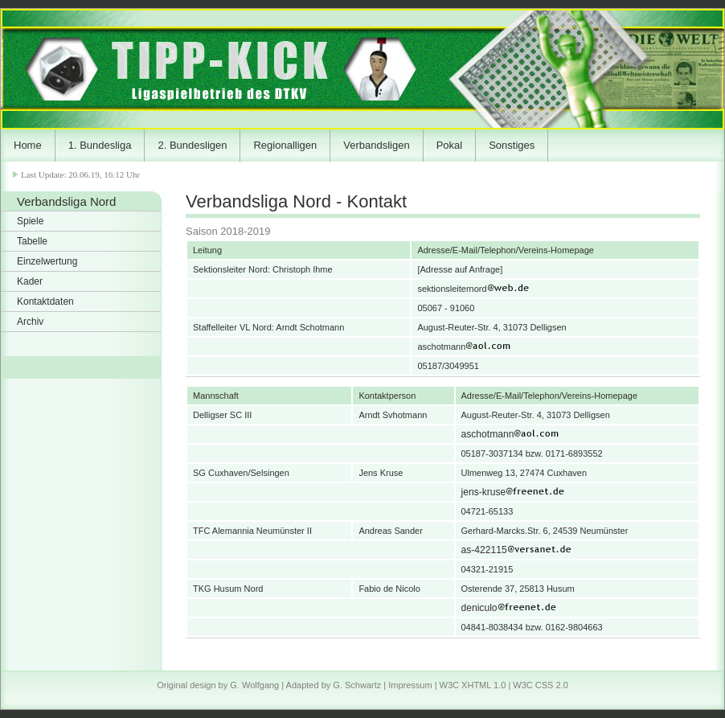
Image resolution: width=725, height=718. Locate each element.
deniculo (543, 607)
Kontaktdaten (45, 301)
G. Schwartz (357, 685)
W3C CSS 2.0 (540, 685)
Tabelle (32, 241)
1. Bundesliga (100, 145)
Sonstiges (512, 145)
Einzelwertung (47, 261)
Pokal (449, 145)
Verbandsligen (376, 145)
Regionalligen (285, 145)
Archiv (30, 321)
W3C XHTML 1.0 (473, 685)
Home (28, 145)
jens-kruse (548, 492)
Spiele (30, 221)
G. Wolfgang (254, 685)
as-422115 (548, 550)
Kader (30, 281)
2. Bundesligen (192, 145)
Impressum (410, 685)
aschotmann (552, 434)
